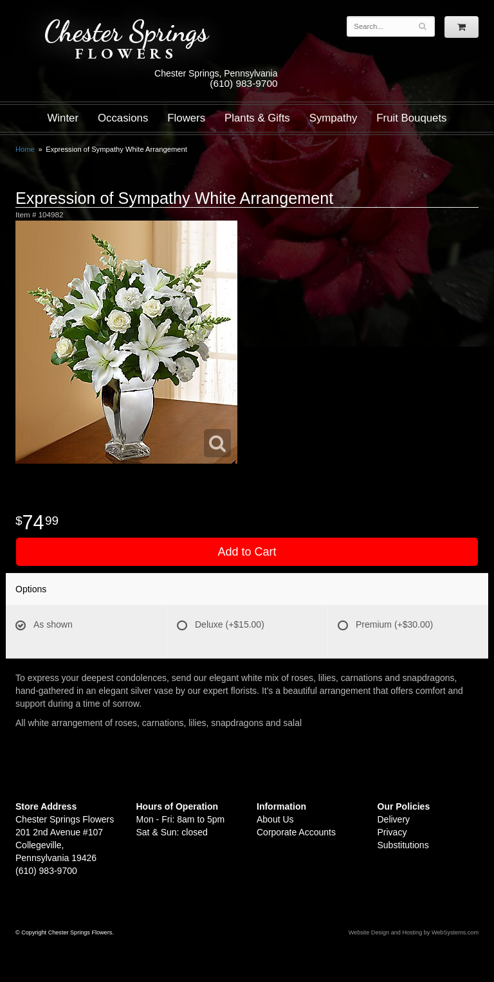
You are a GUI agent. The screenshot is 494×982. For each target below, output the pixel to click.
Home (25, 149)
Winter (63, 118)
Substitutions (403, 845)
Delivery (394, 819)
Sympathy (333, 118)
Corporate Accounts (296, 832)
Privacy (392, 832)
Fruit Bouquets (411, 118)
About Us (275, 819)
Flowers (186, 118)
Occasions (123, 118)
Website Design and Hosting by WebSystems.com (414, 932)
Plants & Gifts (257, 118)
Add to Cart (246, 551)
